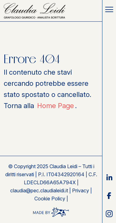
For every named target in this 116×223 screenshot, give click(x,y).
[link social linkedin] (109, 177)
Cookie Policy (49, 198)
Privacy (80, 190)
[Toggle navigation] (109, 9)
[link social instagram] (109, 213)
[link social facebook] (109, 195)
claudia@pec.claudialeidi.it (39, 190)
